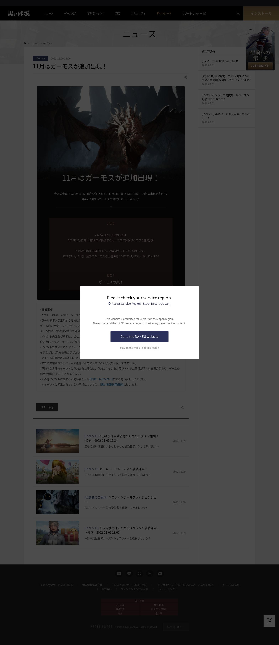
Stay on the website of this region (139, 348)
